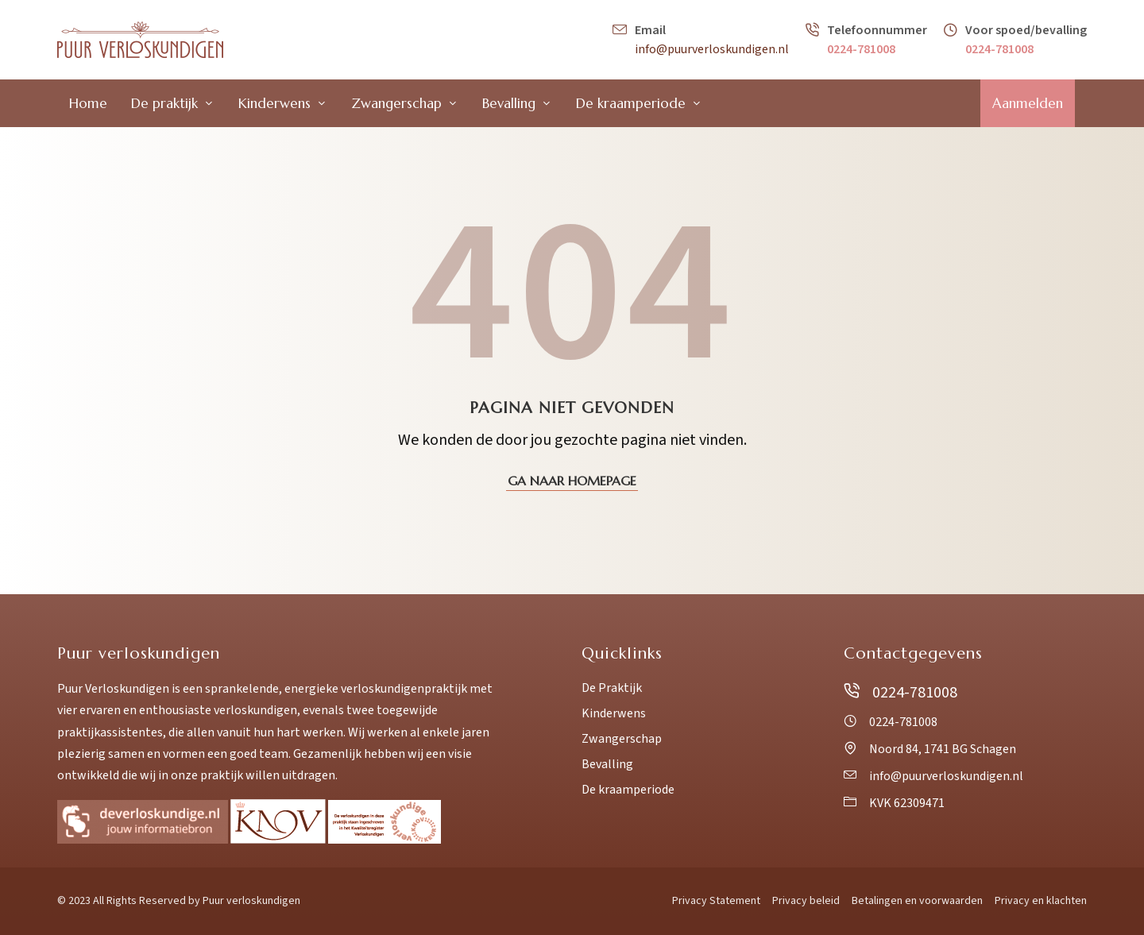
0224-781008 (861, 49)
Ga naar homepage (572, 481)
